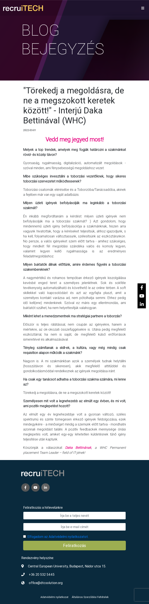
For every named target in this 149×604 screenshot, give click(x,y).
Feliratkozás (74, 545)
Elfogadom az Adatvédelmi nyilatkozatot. (57, 537)
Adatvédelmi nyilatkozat (54, 597)
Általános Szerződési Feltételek (90, 597)
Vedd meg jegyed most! (74, 139)
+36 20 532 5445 (41, 574)
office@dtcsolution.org (46, 583)
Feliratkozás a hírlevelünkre (43, 507)
